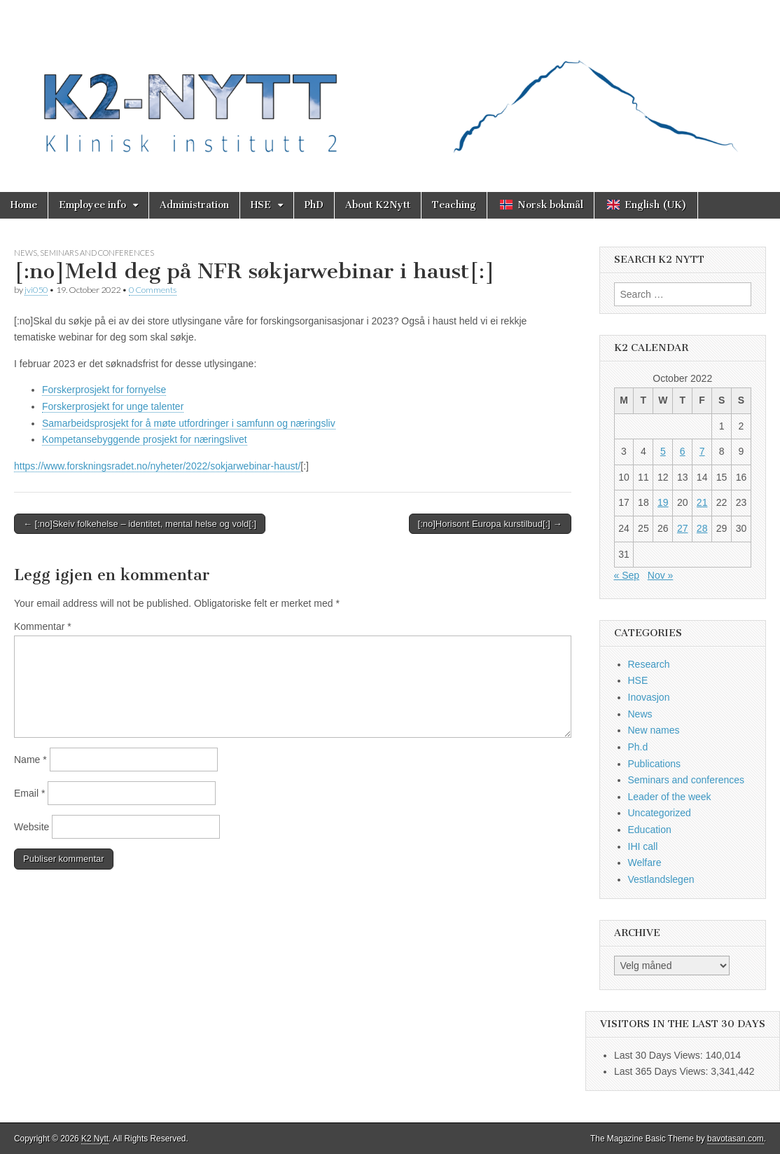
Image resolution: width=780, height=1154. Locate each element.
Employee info (92, 205)
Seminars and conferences (97, 252)
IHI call (643, 846)
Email (29, 793)
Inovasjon (649, 697)
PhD (314, 205)
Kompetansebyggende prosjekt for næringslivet (144, 439)
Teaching (454, 205)
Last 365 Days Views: (662, 1071)
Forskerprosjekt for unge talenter (112, 406)
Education (649, 829)
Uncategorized (659, 812)
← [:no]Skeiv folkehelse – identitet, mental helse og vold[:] (139, 523)
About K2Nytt (377, 205)
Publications (654, 763)
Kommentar (42, 626)
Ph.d (638, 747)
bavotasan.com (735, 1138)
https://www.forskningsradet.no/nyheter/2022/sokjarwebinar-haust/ (157, 466)
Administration (194, 205)
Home (24, 205)
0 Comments (152, 289)
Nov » (661, 575)
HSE (261, 205)
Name (30, 759)
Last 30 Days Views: (659, 1055)
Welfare (645, 862)
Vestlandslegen (661, 879)
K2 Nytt (95, 1138)
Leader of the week (669, 796)
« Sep (627, 575)
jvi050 (36, 289)
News (25, 252)
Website (31, 826)
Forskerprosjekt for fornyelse (104, 389)
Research (649, 664)
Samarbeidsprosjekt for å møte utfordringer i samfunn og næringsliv (188, 423)
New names (654, 730)
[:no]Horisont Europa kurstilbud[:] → (490, 523)
